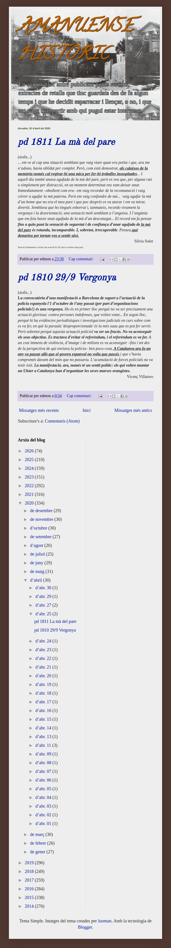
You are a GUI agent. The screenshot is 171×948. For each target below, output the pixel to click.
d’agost (37, 545)
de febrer (38, 843)
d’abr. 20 (43, 675)
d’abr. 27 (43, 605)
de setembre (41, 536)
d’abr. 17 (43, 701)
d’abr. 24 (43, 640)
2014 (30, 906)
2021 (30, 494)
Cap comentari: (82, 259)
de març (37, 834)
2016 (30, 888)
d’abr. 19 (43, 684)
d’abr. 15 (43, 719)
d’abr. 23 (43, 649)
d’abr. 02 (43, 814)
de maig (37, 571)
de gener (38, 851)
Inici (86, 410)
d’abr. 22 (43, 658)
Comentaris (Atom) (62, 421)
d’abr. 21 (43, 667)
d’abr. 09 (43, 753)
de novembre (42, 519)
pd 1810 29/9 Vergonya (67, 278)
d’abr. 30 (43, 587)
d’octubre (39, 527)
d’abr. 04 (43, 797)
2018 (30, 871)
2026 (30, 450)
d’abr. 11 (43, 745)
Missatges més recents (39, 410)
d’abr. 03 (43, 806)
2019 (30, 862)
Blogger (85, 927)
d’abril (36, 580)
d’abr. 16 (43, 710)
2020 (30, 503)
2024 (30, 468)
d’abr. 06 (43, 780)
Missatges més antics (133, 410)
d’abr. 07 (43, 771)
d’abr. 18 (43, 693)
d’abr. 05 (43, 788)
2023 (30, 476)
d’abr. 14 (43, 727)
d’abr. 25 (43, 613)
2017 (30, 880)
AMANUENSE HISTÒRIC (75, 41)
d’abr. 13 (43, 736)
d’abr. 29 (43, 596)
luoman (104, 920)
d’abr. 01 (43, 823)
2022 (30, 485)
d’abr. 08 (43, 762)
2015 (30, 897)
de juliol (38, 554)
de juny (37, 562)
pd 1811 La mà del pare (66, 142)
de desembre (42, 510)
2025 (30, 459)
